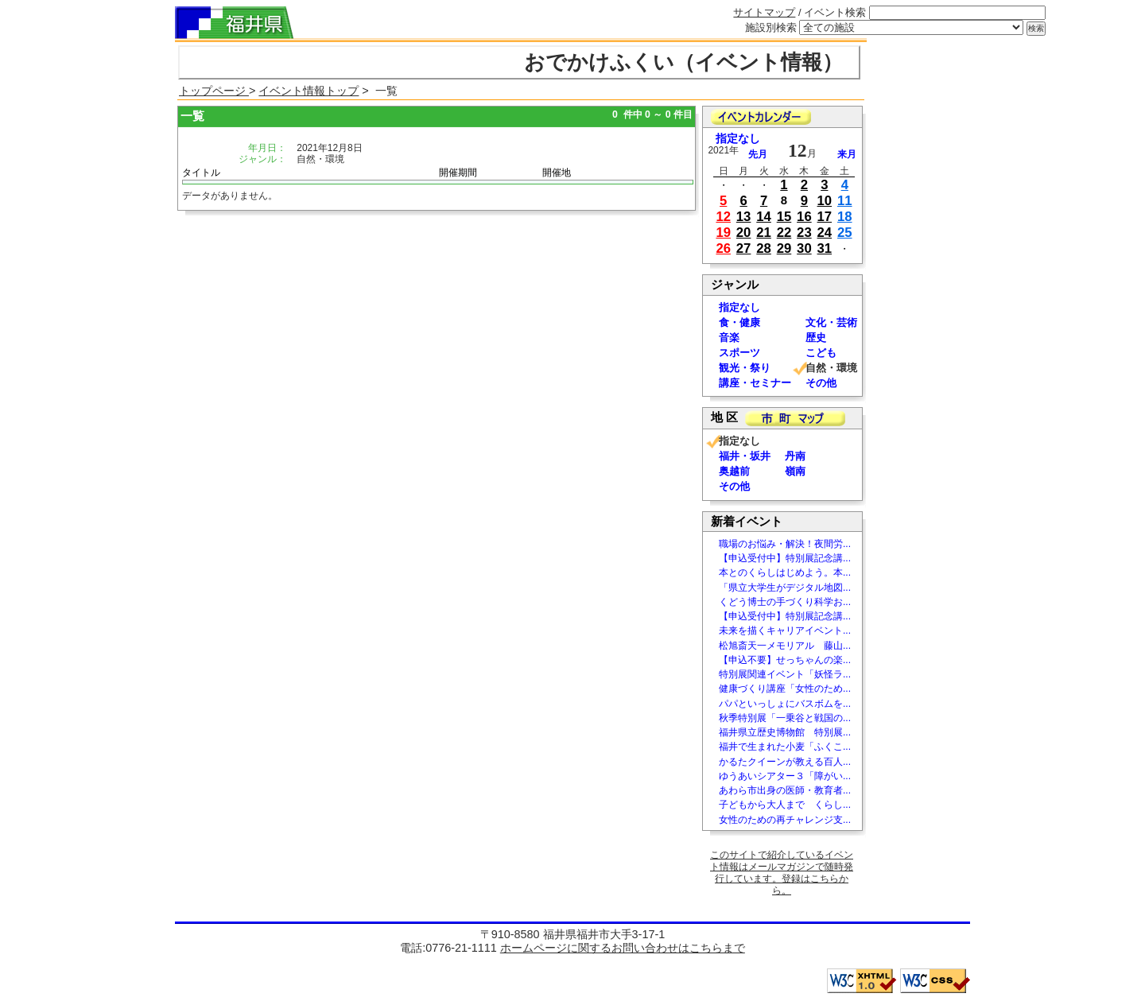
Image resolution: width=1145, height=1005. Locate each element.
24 (825, 232)
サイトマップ (764, 12)
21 (763, 232)
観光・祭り (744, 368)
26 (723, 248)
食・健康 (739, 322)
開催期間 (458, 172)
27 (743, 248)
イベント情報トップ (308, 90)
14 (763, 216)
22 (784, 232)
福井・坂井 (744, 456)
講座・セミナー (755, 383)
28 (763, 248)
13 (743, 216)
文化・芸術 (831, 322)
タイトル (201, 172)
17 (825, 216)
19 (723, 232)
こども (820, 353)
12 (723, 216)
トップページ (214, 90)
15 (784, 216)
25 (844, 232)
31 (825, 248)
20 (743, 232)
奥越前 (734, 471)
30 (804, 248)
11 (844, 200)
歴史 (815, 337)
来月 (846, 154)
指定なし (738, 139)
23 (804, 232)
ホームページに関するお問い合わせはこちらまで (622, 947)
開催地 (556, 172)
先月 (757, 154)
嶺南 (795, 471)
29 (784, 248)
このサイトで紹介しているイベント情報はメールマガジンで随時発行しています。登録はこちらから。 (781, 872)
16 (804, 216)
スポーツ (739, 353)
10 (825, 200)
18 (844, 216)
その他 (820, 383)
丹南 (795, 456)
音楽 (729, 337)
